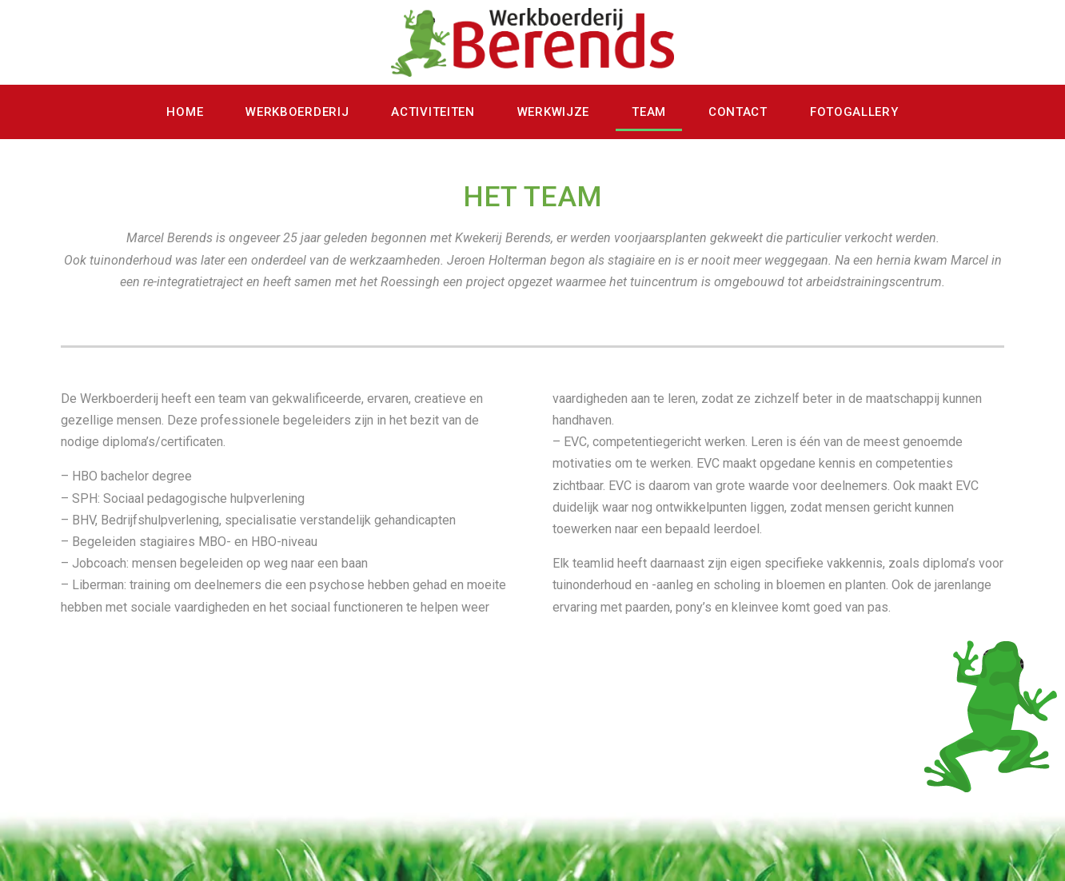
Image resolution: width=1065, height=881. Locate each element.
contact (738, 112)
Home (184, 112)
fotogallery (854, 112)
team (649, 112)
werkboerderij (297, 112)
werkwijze (553, 112)
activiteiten (432, 112)
